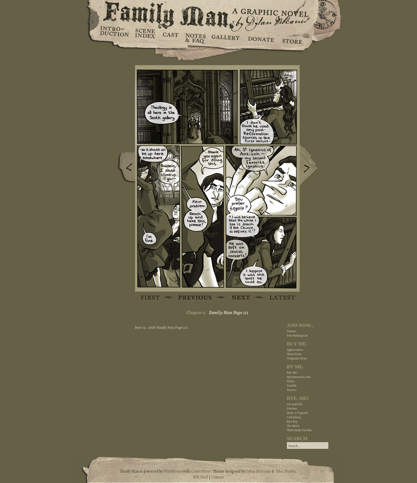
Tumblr (291, 385)
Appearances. (295, 349)
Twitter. (292, 390)
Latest (279, 298)
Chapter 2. (196, 312)
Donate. (292, 331)
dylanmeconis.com (299, 377)
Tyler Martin (285, 471)
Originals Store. (297, 358)
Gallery (225, 38)
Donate (260, 38)
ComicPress (201, 471)
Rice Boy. (292, 421)
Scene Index (145, 38)
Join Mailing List (297, 335)
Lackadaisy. (294, 417)
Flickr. (291, 381)
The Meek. (293, 426)
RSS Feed (200, 477)
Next (310, 166)
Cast (170, 38)
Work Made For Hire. (300, 430)
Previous (125, 168)
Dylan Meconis (258, 471)
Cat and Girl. (295, 404)
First (150, 298)
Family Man (208, 14)
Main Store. (294, 354)
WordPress (172, 471)
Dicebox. (292, 408)
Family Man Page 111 (228, 312)
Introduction (114, 33)
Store (292, 38)
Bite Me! (292, 372)
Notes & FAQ (195, 38)
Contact (217, 477)
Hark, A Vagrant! (297, 413)
